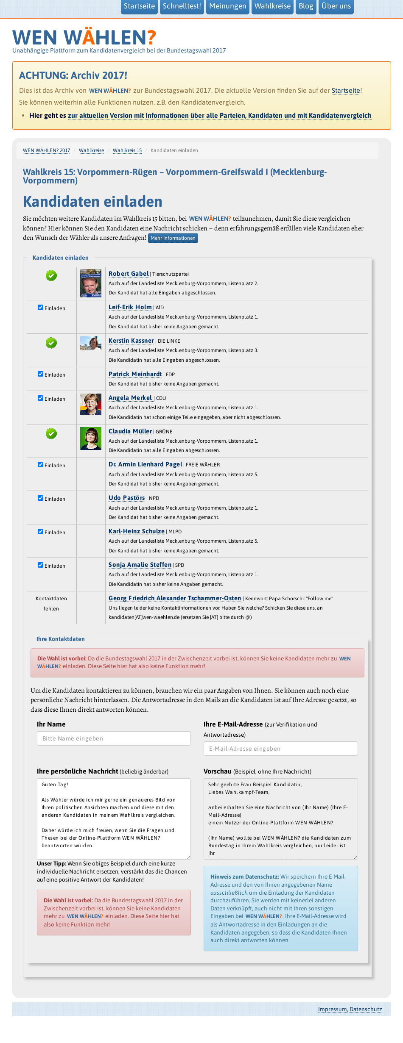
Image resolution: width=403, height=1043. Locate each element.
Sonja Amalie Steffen (140, 564)
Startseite (346, 90)
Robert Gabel (128, 273)
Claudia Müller (130, 431)
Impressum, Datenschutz (350, 1009)
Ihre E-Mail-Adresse (260, 729)
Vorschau (257, 771)
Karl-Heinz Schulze (137, 531)
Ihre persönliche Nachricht (102, 771)
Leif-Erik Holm (130, 307)
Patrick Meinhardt (135, 373)
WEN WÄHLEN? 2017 (46, 150)
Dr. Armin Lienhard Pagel (145, 464)
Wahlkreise (91, 150)
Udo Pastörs (127, 497)
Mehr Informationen (173, 238)
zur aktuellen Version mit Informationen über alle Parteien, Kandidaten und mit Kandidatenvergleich (220, 115)
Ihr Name (51, 724)
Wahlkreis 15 (127, 150)
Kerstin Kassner (131, 340)
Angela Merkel (131, 397)
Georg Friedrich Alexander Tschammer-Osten (175, 598)
